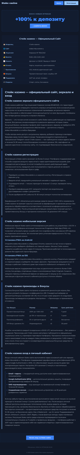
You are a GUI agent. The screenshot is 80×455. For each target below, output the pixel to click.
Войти (59, 3)
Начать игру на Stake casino (40, 438)
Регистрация (71, 3)
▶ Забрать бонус (40, 26)
